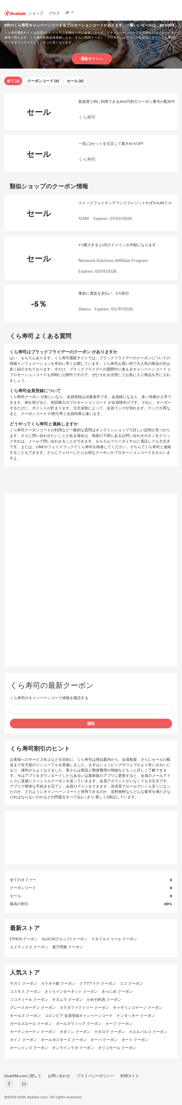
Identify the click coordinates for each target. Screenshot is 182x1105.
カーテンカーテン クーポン (33, 1031)
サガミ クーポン (23, 983)
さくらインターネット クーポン (71, 991)
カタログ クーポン (109, 1031)
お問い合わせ (59, 1075)
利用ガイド (129, 1075)
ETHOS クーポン (24, 938)
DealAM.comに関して (23, 1075)
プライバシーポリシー (96, 1075)
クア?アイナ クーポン (97, 983)
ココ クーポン (131, 983)
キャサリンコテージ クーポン (138, 1007)
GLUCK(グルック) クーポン (65, 938)
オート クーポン (135, 1039)
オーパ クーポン (104, 1039)
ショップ (35, 13)
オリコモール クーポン (117, 1047)
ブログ (54, 13)
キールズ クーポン (25, 1015)
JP (67, 12)
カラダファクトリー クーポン (84, 1007)
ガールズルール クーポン (31, 1023)
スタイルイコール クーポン (114, 938)
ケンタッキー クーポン (136, 1015)
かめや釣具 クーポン (104, 999)
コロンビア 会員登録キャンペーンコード (79, 1015)
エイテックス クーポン (29, 946)
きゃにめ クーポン (117, 991)
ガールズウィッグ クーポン (79, 1023)
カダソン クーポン (75, 1031)
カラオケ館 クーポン (58, 983)
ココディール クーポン (29, 999)
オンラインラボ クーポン (73, 1047)
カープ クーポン (119, 1023)
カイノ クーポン (23, 1039)
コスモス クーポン (25, 991)
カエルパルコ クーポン (148, 1031)
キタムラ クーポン (67, 999)
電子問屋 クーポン (67, 946)
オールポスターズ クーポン (64, 1039)
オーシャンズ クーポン (29, 1047)
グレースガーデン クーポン (33, 1007)
